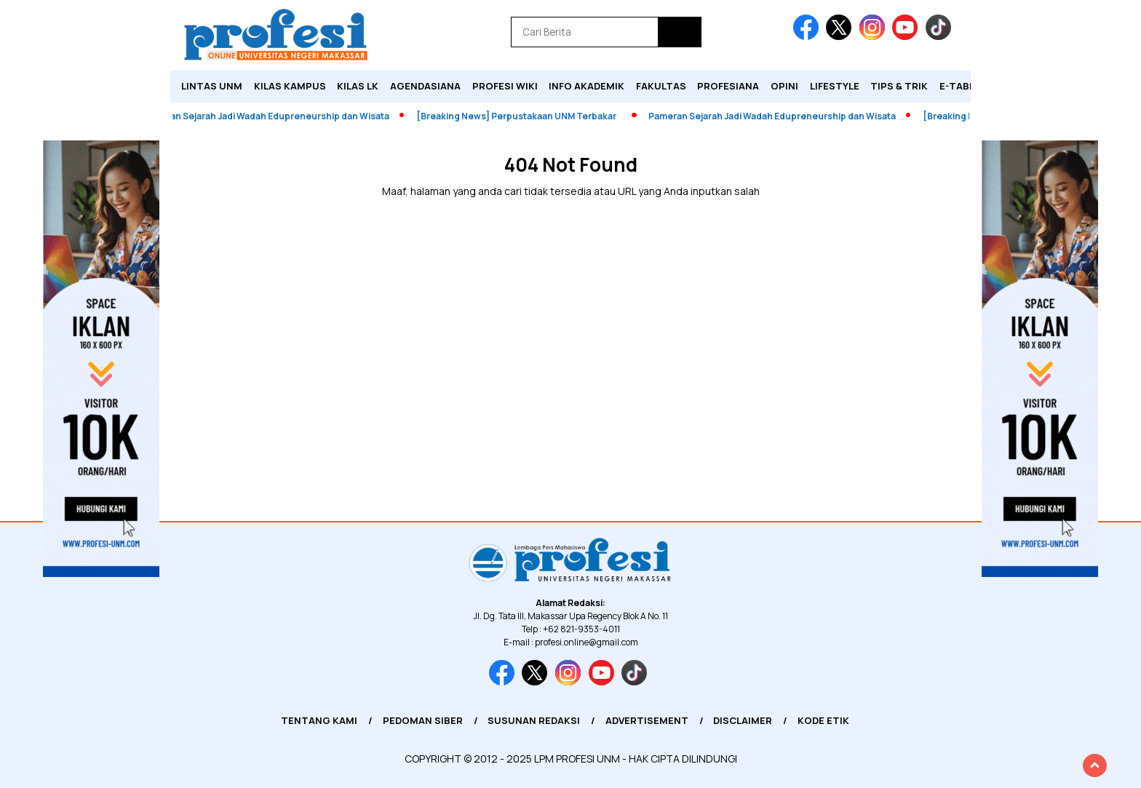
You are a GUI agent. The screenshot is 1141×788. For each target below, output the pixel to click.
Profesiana (728, 85)
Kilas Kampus (290, 85)
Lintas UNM (211, 85)
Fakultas (661, 85)
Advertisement (646, 720)
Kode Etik (823, 720)
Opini (784, 85)
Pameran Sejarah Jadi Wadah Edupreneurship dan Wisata (275, 116)
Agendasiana (425, 85)
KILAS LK (357, 85)
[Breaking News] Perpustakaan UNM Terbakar (526, 116)
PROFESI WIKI (505, 85)
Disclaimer (742, 720)
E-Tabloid (965, 85)
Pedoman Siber (423, 720)
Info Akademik (586, 85)
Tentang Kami (319, 720)
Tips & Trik (899, 85)
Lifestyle (834, 85)
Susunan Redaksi (534, 720)
